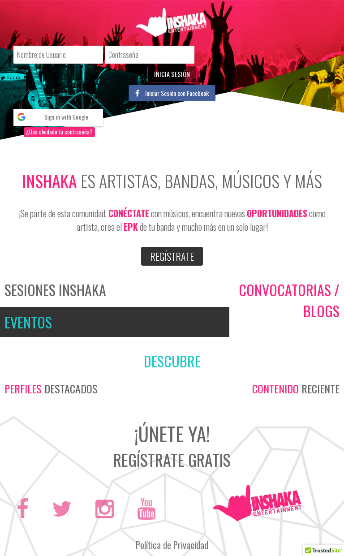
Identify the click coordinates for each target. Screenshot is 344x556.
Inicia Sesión (172, 74)
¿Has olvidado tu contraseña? (59, 132)
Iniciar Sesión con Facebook (172, 93)
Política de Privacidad (172, 545)
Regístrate (172, 256)
